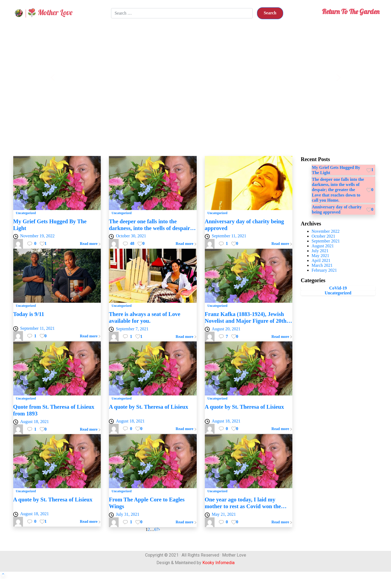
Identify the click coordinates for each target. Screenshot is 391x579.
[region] (195, 77)
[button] (52, 77)
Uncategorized (338, 293)
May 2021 (320, 255)
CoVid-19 (338, 288)
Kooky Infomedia (218, 562)
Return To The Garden (350, 11)
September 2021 (326, 241)
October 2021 (323, 236)
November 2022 (326, 231)
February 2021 (324, 270)
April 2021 (321, 260)
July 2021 (320, 250)
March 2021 (322, 265)
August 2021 (323, 246)
